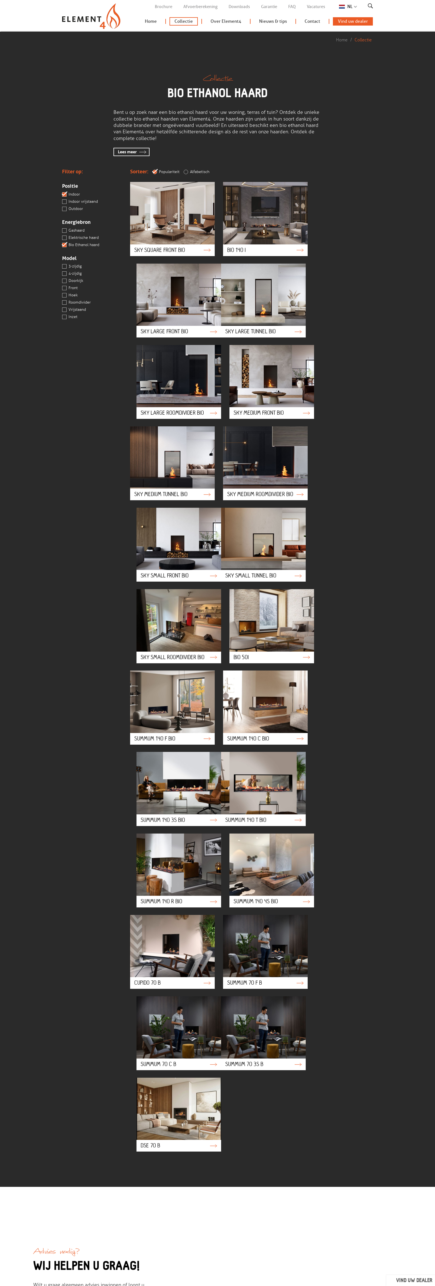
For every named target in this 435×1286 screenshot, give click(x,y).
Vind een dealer (195, 1220)
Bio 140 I (251, 215)
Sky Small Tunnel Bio (168, 457)
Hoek (70, 295)
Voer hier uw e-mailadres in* (228, 1126)
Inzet (69, 317)
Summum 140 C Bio (251, 536)
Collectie (183, 22)
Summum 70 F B (251, 687)
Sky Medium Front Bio (335, 294)
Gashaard (73, 230)
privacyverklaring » (222, 1163)
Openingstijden (248, 1220)
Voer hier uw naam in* (221, 1104)
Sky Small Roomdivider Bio (251, 457)
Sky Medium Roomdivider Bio (251, 376)
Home (151, 22)
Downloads (239, 6)
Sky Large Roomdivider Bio (251, 294)
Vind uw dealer (353, 22)
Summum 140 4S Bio (335, 611)
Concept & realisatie (329, 1278)
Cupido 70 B (168, 687)
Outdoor (72, 209)
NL (350, 6)
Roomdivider (76, 303)
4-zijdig (72, 274)
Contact (312, 22)
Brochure (163, 6)
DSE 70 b (251, 763)
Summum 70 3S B (168, 763)
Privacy (184, 1278)
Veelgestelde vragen (146, 1205)
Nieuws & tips (273, 22)
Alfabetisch (196, 172)
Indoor (71, 194)
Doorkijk (72, 281)
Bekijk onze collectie (199, 1205)
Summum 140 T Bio (168, 611)
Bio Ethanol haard (80, 245)
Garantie (269, 6)
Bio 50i (335, 457)
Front (70, 288)
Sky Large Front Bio (335, 215)
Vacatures (316, 6)
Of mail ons (53, 992)
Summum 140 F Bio (168, 536)
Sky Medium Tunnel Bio (168, 376)
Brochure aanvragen (199, 1213)
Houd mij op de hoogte (320, 1172)
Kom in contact (141, 1213)
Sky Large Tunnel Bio (168, 294)
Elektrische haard (80, 238)
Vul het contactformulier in (71, 979)
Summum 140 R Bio (251, 611)
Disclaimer (161, 1278)
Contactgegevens (250, 1213)
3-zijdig (72, 266)
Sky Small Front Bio (335, 376)
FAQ (292, 6)
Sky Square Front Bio (168, 215)
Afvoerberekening (200, 6)
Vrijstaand (74, 310)
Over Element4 (226, 22)
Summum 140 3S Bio (335, 536)
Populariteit (166, 172)
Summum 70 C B (335, 687)
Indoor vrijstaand (80, 201)
